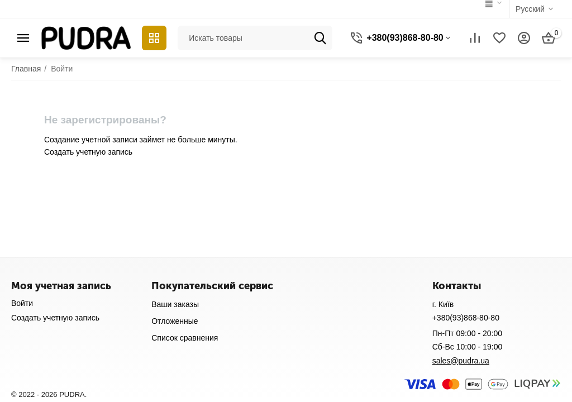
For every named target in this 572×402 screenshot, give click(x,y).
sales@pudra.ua (460, 360)
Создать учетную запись (88, 151)
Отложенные (174, 321)
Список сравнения (184, 337)
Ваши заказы (175, 304)
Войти (22, 303)
